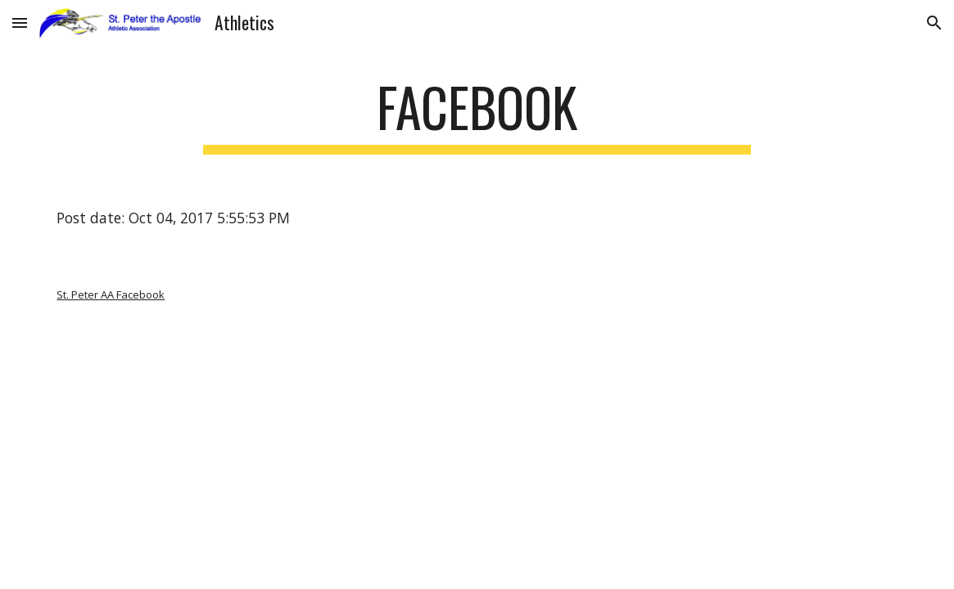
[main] (477, 115)
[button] (19, 22)
